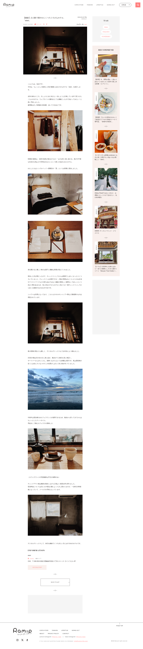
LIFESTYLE (99, 5)
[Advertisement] (55, 604)
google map (37, 567)
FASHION (90, 5)
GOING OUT (111, 5)
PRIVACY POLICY (53, 633)
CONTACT (66, 633)
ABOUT (41, 633)
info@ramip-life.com (81, 641)
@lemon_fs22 (56, 636)
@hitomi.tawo (80, 636)
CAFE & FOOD (79, 5)
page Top (119, 625)
